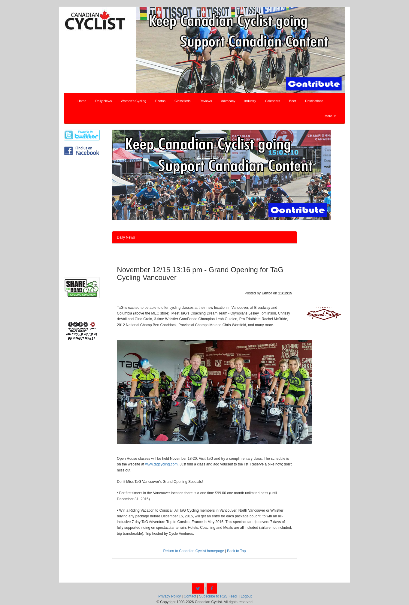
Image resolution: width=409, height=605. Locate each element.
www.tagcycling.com (161, 464)
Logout (246, 596)
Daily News (103, 101)
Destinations (314, 101)
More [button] (330, 116)
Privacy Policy (169, 596)
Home (81, 101)
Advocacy (228, 101)
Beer (292, 101)
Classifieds (182, 101)
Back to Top (236, 551)
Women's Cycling (133, 101)
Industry (250, 101)
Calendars (272, 101)
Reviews (205, 101)
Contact (190, 596)
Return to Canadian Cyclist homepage (193, 551)
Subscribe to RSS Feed (218, 596)
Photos (160, 101)
